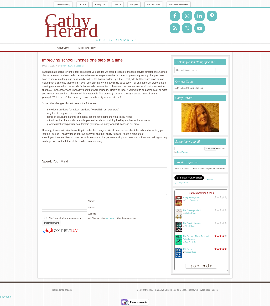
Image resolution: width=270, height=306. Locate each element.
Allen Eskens (190, 226)
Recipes (134, 4)
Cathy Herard (71, 25)
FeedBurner (182, 152)
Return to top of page (62, 290)
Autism (82, 4)
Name (91, 201)
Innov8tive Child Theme (165, 290)
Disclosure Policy (87, 48)
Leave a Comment (76, 65)
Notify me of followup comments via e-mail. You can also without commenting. (89, 218)
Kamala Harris (190, 252)
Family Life (100, 4)
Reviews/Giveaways (178, 4)
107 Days (187, 249)
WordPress (205, 290)
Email (91, 207)
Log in (215, 290)
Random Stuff (153, 4)
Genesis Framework (189, 290)
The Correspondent (192, 210)
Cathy (63, 65)
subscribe (110, 218)
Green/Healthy (63, 4)
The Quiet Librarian (192, 223)
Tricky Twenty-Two (191, 197)
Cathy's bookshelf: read (201, 193)
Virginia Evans (190, 213)
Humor (118, 4)
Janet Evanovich (191, 200)
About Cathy (63, 48)
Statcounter (6, 296)
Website (92, 213)
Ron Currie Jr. (190, 242)
